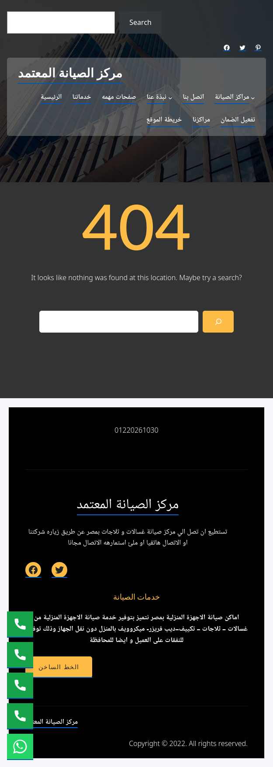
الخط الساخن (58, 667)
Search (140, 22)
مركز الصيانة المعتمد (70, 74)
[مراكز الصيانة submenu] (253, 98)
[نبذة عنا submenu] (170, 98)
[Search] (218, 321)
